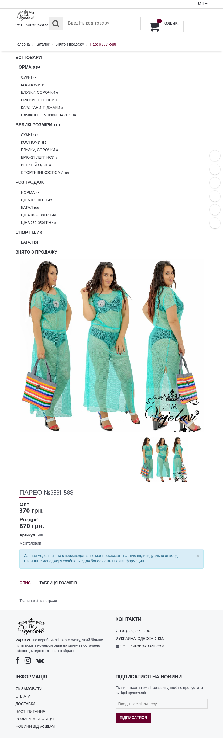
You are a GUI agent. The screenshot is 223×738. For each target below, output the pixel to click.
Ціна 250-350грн (38, 223)
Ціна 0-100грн (36, 200)
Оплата (22, 697)
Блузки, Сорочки (39, 93)
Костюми (32, 85)
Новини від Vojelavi (35, 727)
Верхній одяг (36, 165)
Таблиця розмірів (58, 583)
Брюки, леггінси (39, 100)
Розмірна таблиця (34, 719)
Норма (30, 193)
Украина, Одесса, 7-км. (141, 639)
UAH (202, 4)
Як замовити (28, 689)
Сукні (29, 78)
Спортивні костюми (45, 173)
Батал (30, 208)
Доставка (25, 704)
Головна (22, 44)
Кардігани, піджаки (41, 108)
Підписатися (133, 718)
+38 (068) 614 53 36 (134, 631)
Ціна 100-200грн (38, 215)
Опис (24, 583)
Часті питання (30, 712)
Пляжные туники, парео (48, 115)
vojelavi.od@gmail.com (37, 25)
